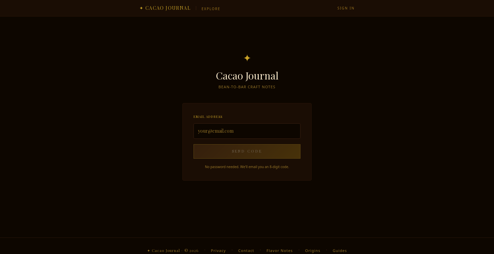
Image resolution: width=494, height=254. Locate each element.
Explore (211, 8)
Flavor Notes (280, 250)
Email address (207, 116)
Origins (312, 250)
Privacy (218, 250)
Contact (246, 250)
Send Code (247, 151)
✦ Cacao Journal (164, 8)
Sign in (346, 8)
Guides (340, 250)
